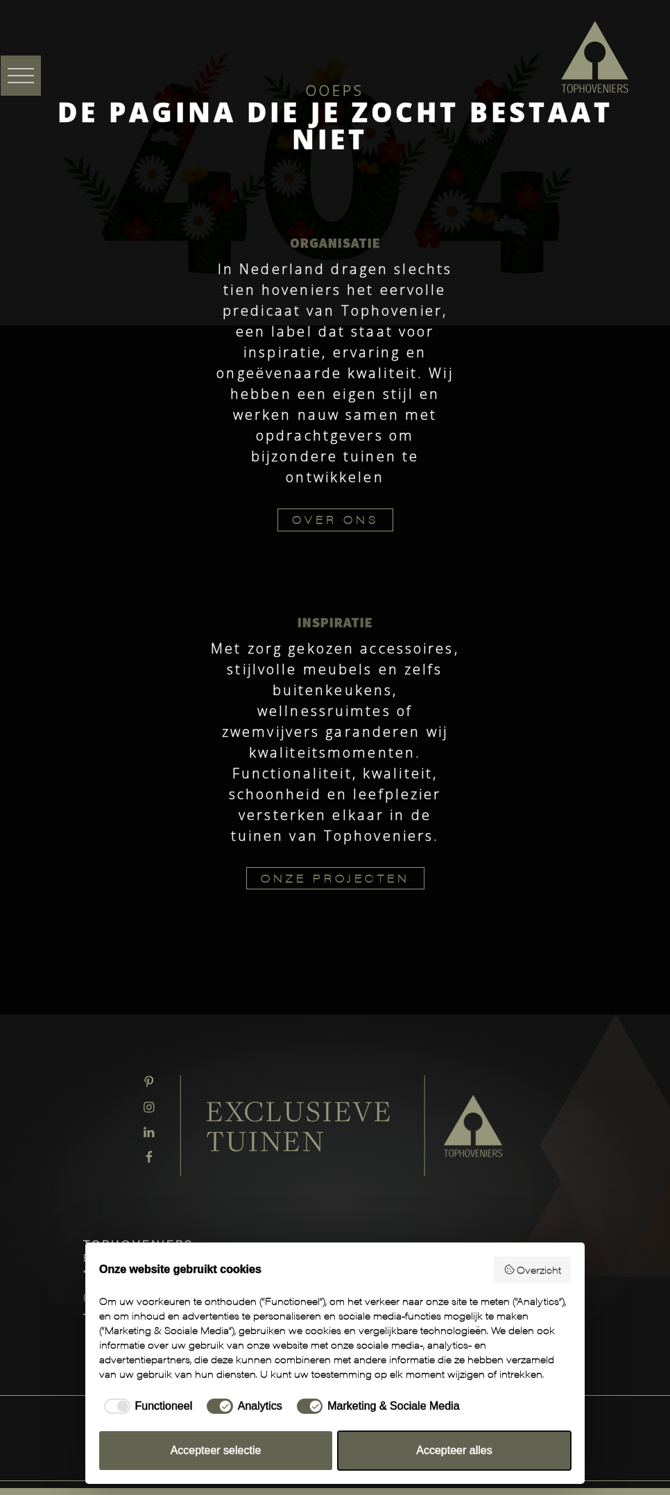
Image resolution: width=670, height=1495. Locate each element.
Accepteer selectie (216, 1450)
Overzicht (533, 1269)
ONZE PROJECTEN (335, 878)
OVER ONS (335, 519)
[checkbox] (145, 1406)
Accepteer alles (454, 1450)
